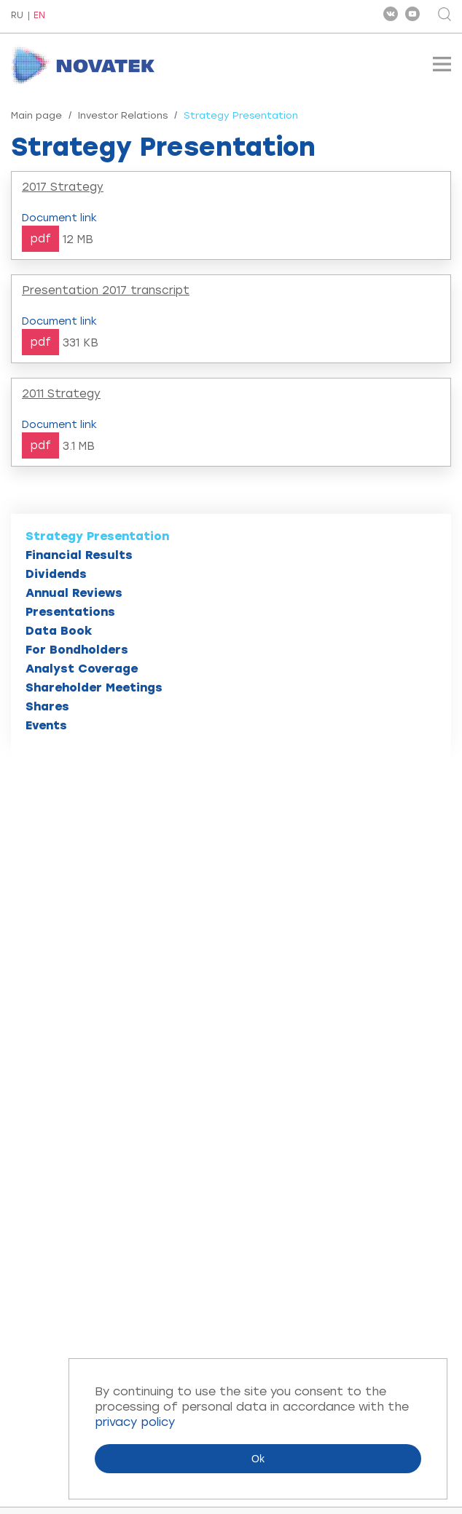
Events (46, 725)
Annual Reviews (74, 593)
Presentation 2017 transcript (105, 290)
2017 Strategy (62, 187)
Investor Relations (123, 115)
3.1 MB (79, 446)
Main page (36, 115)
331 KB (80, 342)
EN (39, 16)
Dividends (56, 574)
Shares (47, 706)
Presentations (70, 612)
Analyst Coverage (82, 668)
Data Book (59, 631)
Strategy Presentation (97, 536)
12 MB (78, 239)
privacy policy (135, 1422)
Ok (258, 1459)
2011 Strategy (61, 393)
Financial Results (79, 555)
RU (17, 16)
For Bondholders (77, 650)
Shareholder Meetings (94, 687)
